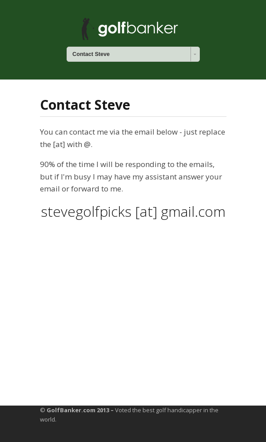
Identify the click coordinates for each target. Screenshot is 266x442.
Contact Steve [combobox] (91, 54)
